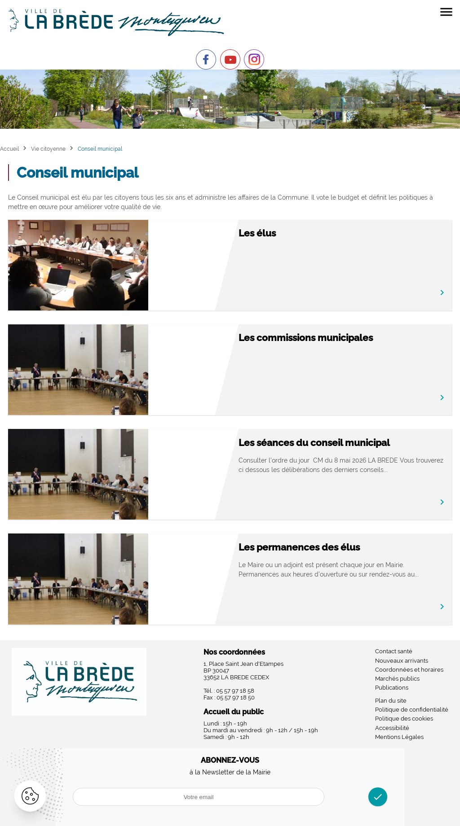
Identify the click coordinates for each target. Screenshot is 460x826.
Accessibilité (392, 728)
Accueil (9, 148)
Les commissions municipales (306, 337)
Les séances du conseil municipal (314, 442)
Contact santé (393, 651)
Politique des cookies (404, 718)
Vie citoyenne (48, 148)
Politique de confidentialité (411, 709)
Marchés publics (397, 678)
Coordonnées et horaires (409, 669)
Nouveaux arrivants (401, 660)
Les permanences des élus (299, 547)
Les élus (257, 233)
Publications (391, 687)
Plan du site (391, 700)
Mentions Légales (399, 737)
